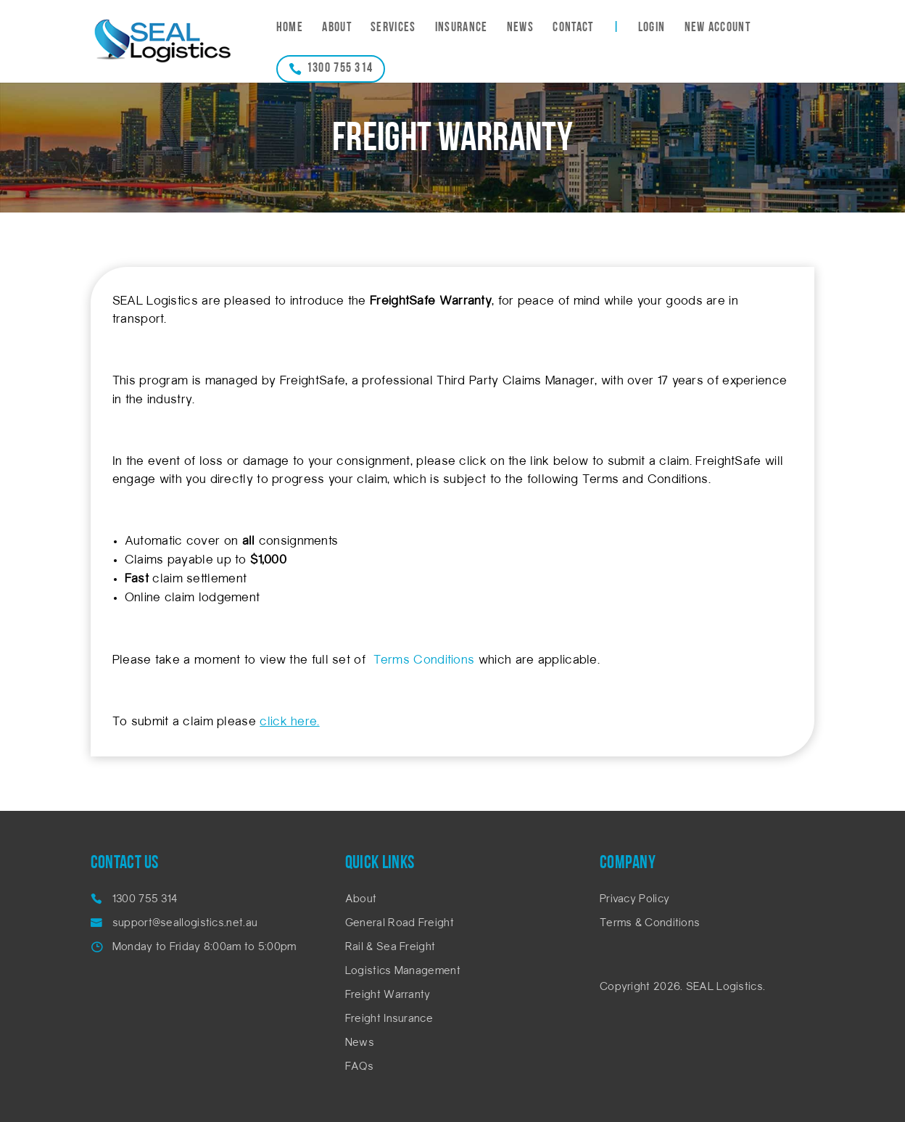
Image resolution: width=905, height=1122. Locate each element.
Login (652, 29)
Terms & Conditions (650, 923)
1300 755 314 (340, 68)
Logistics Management (402, 971)
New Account (718, 29)
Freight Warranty (388, 995)
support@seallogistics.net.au (184, 923)
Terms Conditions (423, 660)
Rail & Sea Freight (390, 947)
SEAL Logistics (724, 987)
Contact (573, 29)
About (337, 29)
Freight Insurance (389, 1019)
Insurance (461, 29)
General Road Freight (399, 923)
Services (393, 29)
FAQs (359, 1067)
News (520, 29)
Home (289, 29)
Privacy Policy (634, 899)
